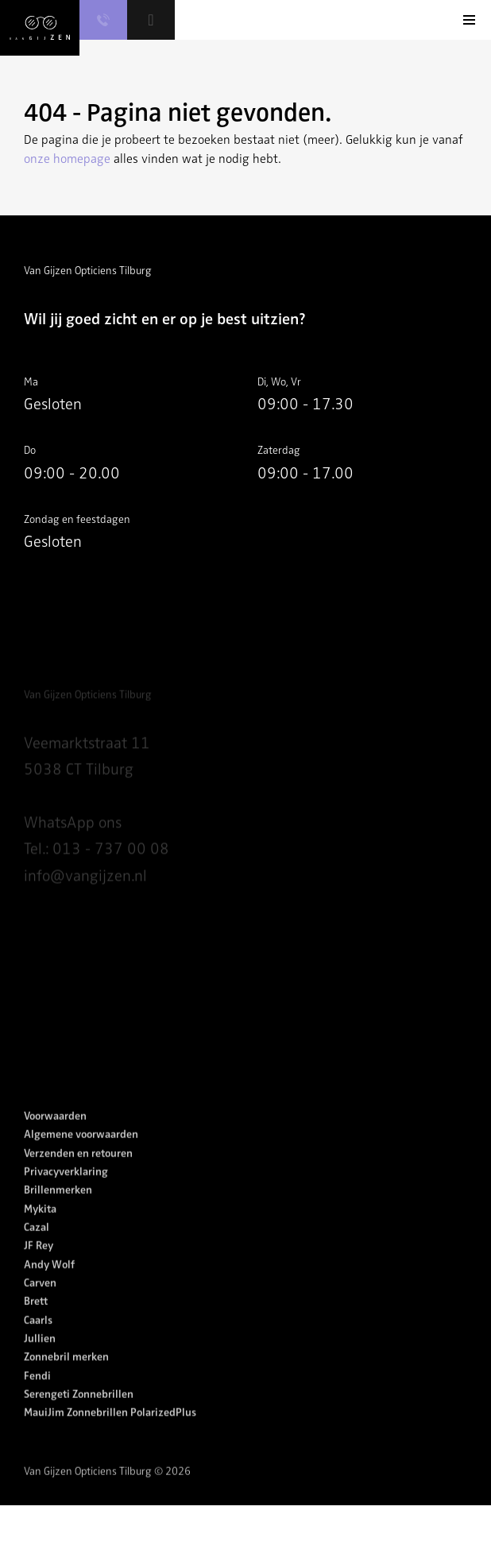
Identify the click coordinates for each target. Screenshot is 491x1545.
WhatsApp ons (73, 841)
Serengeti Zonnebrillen (78, 1410)
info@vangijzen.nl (85, 894)
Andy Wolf (49, 1280)
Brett (36, 1317)
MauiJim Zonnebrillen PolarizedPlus (110, 1428)
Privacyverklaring (66, 1188)
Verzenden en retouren (78, 1168)
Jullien (40, 1354)
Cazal (36, 1243)
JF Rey (38, 1261)
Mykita (40, 1224)
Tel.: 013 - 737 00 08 (96, 867)
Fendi (37, 1391)
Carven (40, 1299)
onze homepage (67, 159)
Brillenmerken (58, 1206)
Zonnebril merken (66, 1373)
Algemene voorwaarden (81, 1150)
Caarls (38, 1335)
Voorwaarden (55, 1132)
